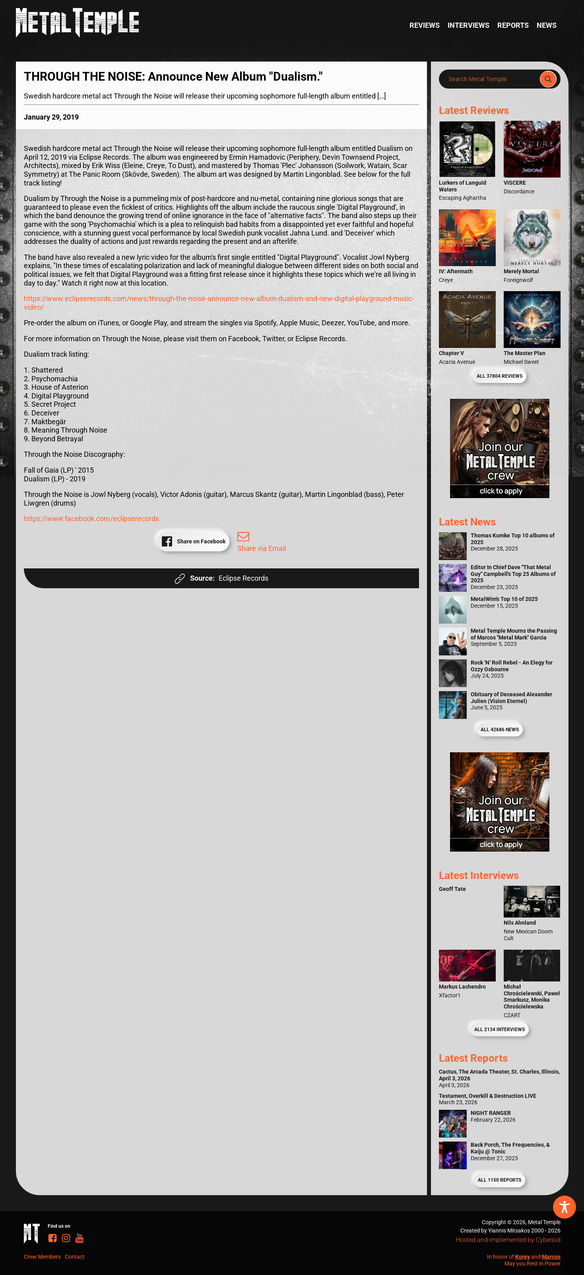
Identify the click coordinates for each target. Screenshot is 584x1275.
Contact (75, 1257)
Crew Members (42, 1257)
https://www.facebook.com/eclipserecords (91, 518)
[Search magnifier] (548, 79)
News (547, 25)
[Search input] (491, 79)
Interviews (468, 25)
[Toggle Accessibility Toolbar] (564, 1207)
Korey (522, 1257)
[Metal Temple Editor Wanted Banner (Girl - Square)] (499, 495)
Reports (513, 25)
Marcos (551, 1257)
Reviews (424, 25)
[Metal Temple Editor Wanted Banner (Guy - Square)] (499, 849)
